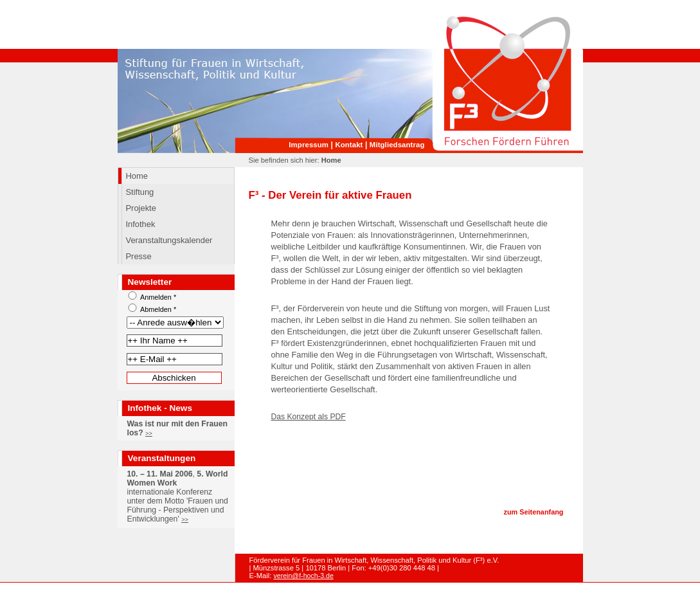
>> (148, 433)
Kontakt (349, 145)
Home (137, 176)
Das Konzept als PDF (308, 416)
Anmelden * (158, 297)
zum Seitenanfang (533, 512)
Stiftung (140, 192)
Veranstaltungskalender (169, 240)
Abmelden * (158, 309)
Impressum (308, 145)
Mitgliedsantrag (397, 145)
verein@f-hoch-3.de (303, 575)
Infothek (141, 224)
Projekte (141, 208)
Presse (139, 256)
